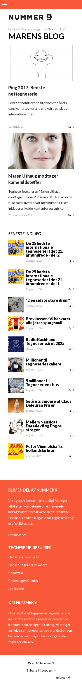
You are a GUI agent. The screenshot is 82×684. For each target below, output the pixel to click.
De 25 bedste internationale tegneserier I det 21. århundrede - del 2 (44, 249)
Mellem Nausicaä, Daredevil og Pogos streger (44, 426)
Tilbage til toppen (41, 670)
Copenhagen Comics (23, 581)
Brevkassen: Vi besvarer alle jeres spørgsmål (48, 321)
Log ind (63, 677)
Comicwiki (15, 573)
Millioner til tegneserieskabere (43, 362)
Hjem (11, 29)
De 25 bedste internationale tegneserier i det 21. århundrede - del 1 (44, 278)
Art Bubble (16, 589)
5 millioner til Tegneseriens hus (42, 383)
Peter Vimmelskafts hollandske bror (44, 448)
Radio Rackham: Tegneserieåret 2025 (45, 341)
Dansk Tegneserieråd (23, 557)
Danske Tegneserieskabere (27, 565)
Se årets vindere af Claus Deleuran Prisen (49, 403)
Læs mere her (17, 535)
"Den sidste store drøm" (48, 300)
